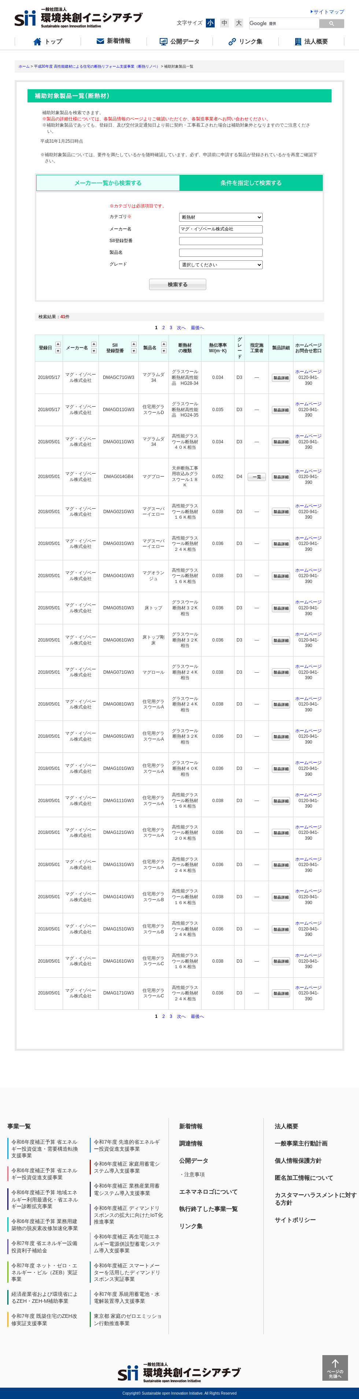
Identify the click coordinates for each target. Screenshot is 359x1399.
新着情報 (191, 1126)
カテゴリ (121, 216)
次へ (181, 327)
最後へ (197, 327)
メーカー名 (121, 229)
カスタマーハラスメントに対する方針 (316, 1199)
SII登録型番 (121, 240)
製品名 (116, 252)
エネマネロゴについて (208, 1192)
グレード (118, 264)
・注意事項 (192, 1174)
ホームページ (308, 371)
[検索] (280, 23)
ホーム (24, 66)
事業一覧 (19, 1126)
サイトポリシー (295, 1220)
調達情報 (191, 1143)
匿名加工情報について (304, 1178)
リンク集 (191, 1226)
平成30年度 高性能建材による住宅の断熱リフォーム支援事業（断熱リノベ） (97, 66)
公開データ (193, 1161)
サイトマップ (329, 12)
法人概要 (286, 1126)
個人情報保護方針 (298, 1161)
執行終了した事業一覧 (208, 1209)
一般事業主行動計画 (301, 1143)
